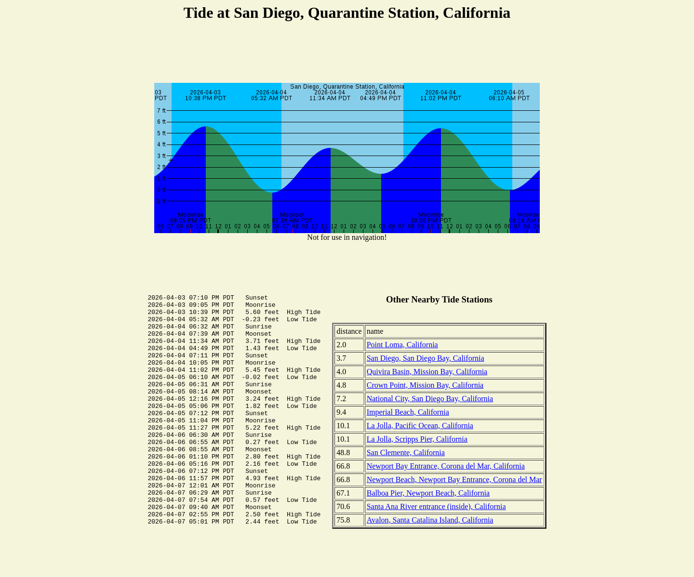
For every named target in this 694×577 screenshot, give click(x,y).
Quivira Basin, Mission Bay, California (427, 371)
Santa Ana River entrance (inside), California (436, 506)
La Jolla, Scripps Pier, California (417, 439)
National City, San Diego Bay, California (430, 398)
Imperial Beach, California (408, 412)
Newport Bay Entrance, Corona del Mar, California (446, 466)
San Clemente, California (406, 452)
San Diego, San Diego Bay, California (425, 358)
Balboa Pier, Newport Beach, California (428, 493)
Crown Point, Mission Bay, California (425, 385)
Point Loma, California (402, 345)
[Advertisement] (347, 53)
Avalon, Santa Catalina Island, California (430, 520)
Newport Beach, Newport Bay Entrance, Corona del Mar (454, 479)
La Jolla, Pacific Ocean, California (420, 425)
